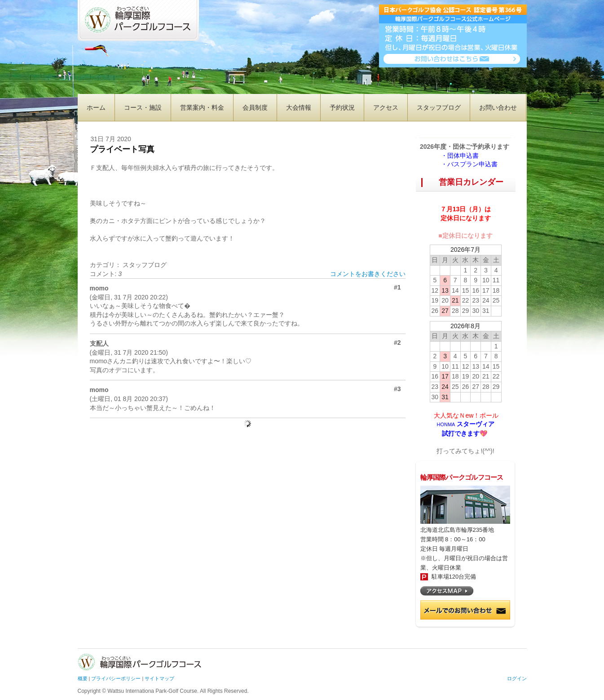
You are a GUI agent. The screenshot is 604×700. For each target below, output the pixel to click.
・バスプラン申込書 (469, 164)
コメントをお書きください (368, 273)
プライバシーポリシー (116, 678)
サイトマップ (159, 678)
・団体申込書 (463, 155)
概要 (83, 678)
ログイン (517, 678)
